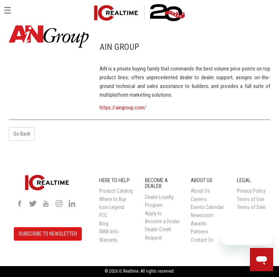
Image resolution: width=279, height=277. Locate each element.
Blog (103, 223)
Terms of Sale (251, 207)
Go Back (21, 134)
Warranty (108, 240)
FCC (103, 215)
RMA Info (108, 231)
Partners (199, 231)
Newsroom (202, 215)
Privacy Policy (251, 191)
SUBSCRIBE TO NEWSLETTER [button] (48, 234)
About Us (200, 191)
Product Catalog (116, 191)
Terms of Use (250, 199)
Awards (199, 223)
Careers (199, 199)
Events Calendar (207, 207)
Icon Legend (111, 207)
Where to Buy (112, 199)
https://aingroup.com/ (123, 107)
